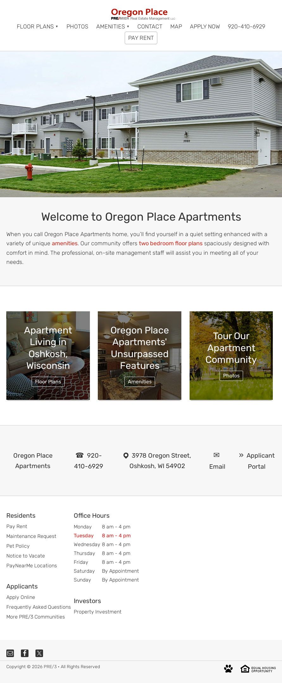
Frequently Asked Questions (38, 607)
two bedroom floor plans (171, 243)
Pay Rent (16, 526)
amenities (65, 243)
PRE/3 (50, 666)
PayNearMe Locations (31, 566)
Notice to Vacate (25, 556)
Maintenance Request (31, 536)
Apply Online (20, 597)
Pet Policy (18, 546)
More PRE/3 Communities (35, 617)
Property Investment (98, 612)
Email (217, 466)
